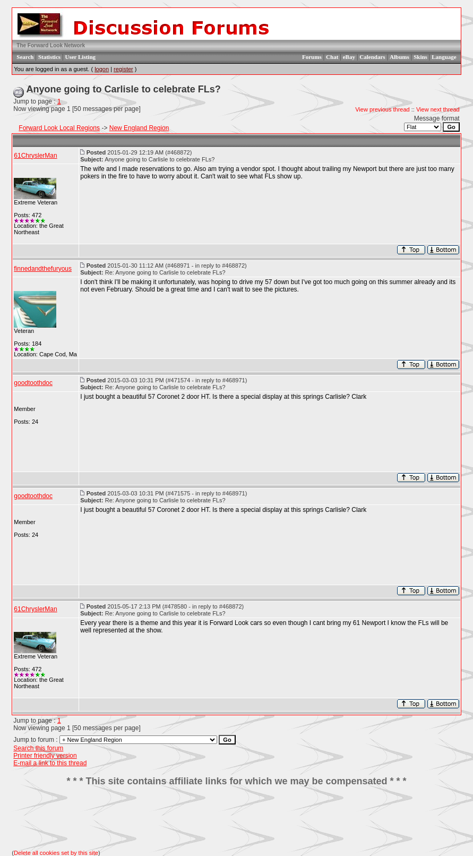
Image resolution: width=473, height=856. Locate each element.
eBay (349, 57)
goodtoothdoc (33, 383)
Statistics (49, 57)
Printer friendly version (44, 755)
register (123, 69)
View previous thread (382, 109)
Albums (399, 57)
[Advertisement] (237, 818)
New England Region (139, 128)
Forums (312, 57)
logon (101, 69)
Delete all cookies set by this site (56, 853)
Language (444, 57)
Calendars (372, 57)
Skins (420, 57)
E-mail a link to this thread (50, 763)
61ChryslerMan (35, 155)
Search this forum (38, 748)
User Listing (80, 57)
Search (24, 57)
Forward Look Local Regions (59, 128)
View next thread (438, 109)
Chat (332, 57)
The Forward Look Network (50, 45)
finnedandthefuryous (43, 268)
